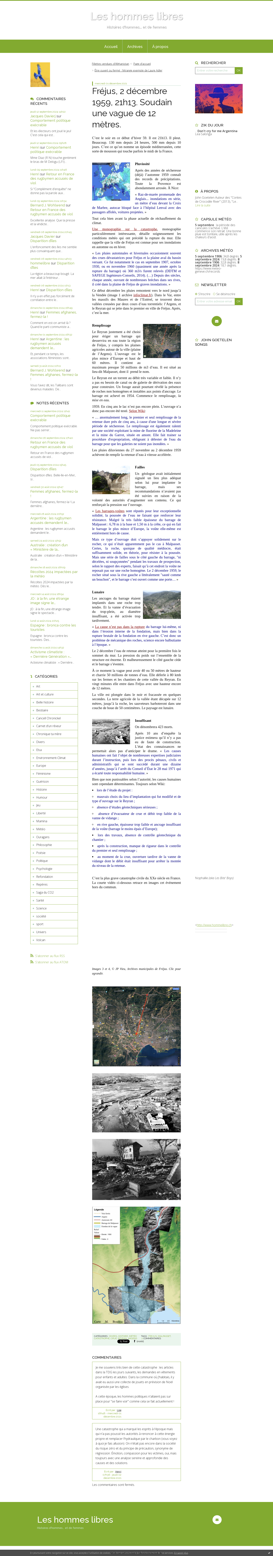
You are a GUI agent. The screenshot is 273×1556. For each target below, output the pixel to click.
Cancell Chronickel (48, 718)
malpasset (164, 1336)
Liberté (41, 813)
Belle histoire (45, 702)
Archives (135, 46)
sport (39, 924)
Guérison (42, 781)
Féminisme (43, 773)
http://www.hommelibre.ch (214, 925)
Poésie (41, 853)
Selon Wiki (137, 411)
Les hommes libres (136, 16)
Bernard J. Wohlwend (47, 205)
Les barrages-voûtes (109, 511)
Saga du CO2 (45, 892)
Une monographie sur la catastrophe (124, 229)
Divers (40, 742)
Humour (41, 797)
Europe (41, 765)
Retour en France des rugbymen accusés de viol (52, 178)
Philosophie (44, 845)
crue (114, 1338)
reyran (122, 1338)
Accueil (111, 46)
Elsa (39, 750)
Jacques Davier (42, 236)
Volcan (40, 940)
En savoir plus (181, 1552)
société (41, 916)
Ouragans (42, 837)
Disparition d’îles (43, 241)
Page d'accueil (142, 64)
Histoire (41, 789)
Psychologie (44, 869)
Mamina (41, 821)
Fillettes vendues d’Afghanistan (110, 64)
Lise (119, 1410)
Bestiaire (42, 710)
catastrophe (102, 1338)
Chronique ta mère (48, 734)
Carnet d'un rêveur (48, 726)
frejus (152, 1336)
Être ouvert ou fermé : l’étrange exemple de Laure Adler (128, 70)
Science (41, 908)
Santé (40, 900)
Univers (41, 932)
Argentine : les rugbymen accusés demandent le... (49, 343)
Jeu (38, 805)
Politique (42, 861)
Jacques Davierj (43, 116)
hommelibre (40, 263)
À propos (160, 46)
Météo (40, 829)
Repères (42, 884)
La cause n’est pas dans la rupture (120, 627)
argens (132, 1338)
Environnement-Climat (51, 758)
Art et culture (45, 694)
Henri (34, 147)
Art (38, 686)
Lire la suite (202, 205)
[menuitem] (111, 46)
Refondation (44, 877)
